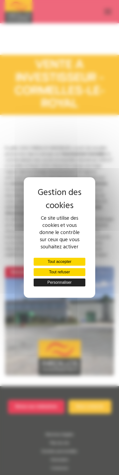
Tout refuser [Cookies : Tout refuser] (59, 272)
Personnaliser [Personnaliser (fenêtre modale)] (60, 282)
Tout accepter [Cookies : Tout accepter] (59, 261)
